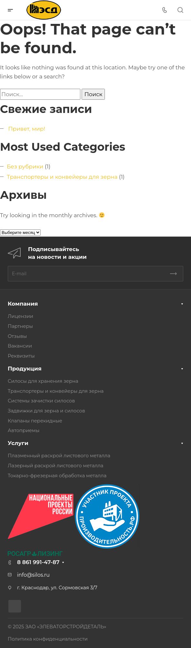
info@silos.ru (33, 575)
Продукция (25, 368)
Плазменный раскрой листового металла (59, 456)
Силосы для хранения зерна (43, 381)
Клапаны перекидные (35, 421)
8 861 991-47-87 (38, 562)
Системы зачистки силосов (41, 401)
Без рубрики (25, 166)
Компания (23, 303)
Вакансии (20, 346)
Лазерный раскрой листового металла (55, 466)
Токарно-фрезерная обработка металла (57, 476)
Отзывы (17, 336)
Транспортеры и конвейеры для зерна (62, 177)
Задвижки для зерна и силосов (46, 411)
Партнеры (20, 326)
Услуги (18, 443)
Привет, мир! (26, 129)
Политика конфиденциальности (48, 639)
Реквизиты (21, 356)
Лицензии (20, 316)
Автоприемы (23, 430)
